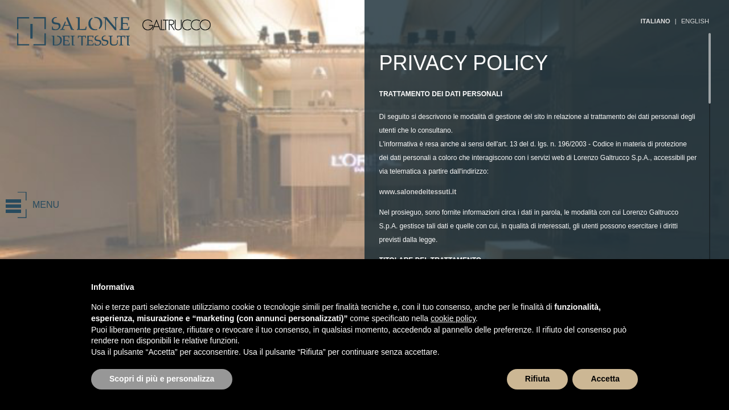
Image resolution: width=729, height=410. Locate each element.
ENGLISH (695, 21)
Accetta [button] (605, 378)
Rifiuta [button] (537, 378)
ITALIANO (655, 21)
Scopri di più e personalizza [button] (161, 378)
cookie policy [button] (453, 318)
